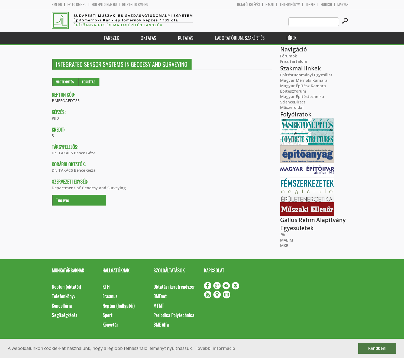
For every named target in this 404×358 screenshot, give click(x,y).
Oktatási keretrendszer (174, 286)
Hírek (291, 37)
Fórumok (288, 55)
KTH (105, 286)
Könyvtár (110, 324)
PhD (55, 118)
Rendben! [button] (377, 348)
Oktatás (148, 37)
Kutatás (185, 37)
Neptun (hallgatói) (118, 305)
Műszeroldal (291, 107)
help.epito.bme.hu (135, 4)
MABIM (286, 240)
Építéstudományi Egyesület (306, 74)
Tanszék (111, 37)
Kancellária (62, 305)
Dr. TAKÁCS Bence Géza (74, 152)
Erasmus (109, 296)
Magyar (342, 4)
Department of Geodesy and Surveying (89, 187)
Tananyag (62, 200)
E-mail (270, 4)
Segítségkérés (64, 315)
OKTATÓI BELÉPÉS (248, 4)
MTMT (158, 305)
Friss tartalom (293, 61)
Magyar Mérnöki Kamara (304, 80)
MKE (284, 245)
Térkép (310, 4)
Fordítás (88, 82)
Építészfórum (293, 91)
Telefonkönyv (290, 4)
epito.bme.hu (76, 4)
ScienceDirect (292, 102)
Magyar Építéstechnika (302, 96)
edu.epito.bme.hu (104, 4)
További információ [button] (215, 348)
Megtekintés (65, 82)
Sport (107, 315)
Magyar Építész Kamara (303, 85)
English (326, 4)
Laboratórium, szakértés (240, 37)
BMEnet (160, 296)
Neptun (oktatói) (66, 286)
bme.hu (57, 4)
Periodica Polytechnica (173, 315)
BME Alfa (161, 324)
